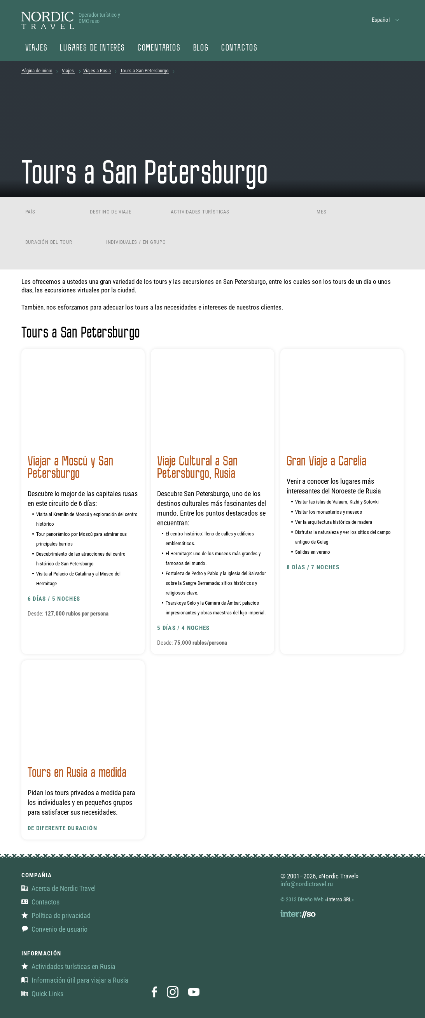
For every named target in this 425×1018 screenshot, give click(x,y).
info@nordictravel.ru (306, 884)
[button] (385, 20)
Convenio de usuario (54, 929)
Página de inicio (36, 70)
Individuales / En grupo (136, 242)
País (30, 212)
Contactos (239, 48)
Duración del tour (48, 242)
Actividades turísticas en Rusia (68, 966)
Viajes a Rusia (97, 70)
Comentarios (159, 48)
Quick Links (42, 994)
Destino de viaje (110, 212)
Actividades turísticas (200, 212)
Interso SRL (339, 899)
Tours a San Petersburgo (144, 70)
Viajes (36, 48)
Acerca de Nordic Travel (58, 888)
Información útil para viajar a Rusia (74, 980)
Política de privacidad (56, 915)
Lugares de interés (92, 48)
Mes (321, 212)
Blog (201, 48)
